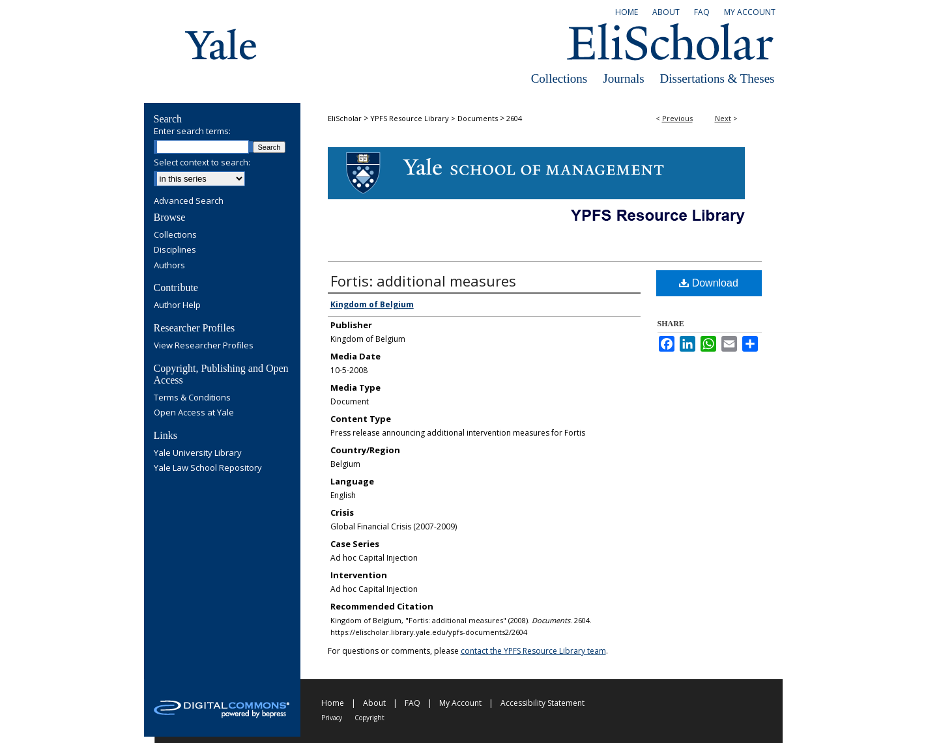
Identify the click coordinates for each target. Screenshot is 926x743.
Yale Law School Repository (208, 468)
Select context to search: (202, 162)
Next (723, 118)
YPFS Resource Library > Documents (434, 118)
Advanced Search (189, 200)
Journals (623, 78)
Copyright (369, 717)
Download (708, 282)
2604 (514, 118)
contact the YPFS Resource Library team (533, 650)
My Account (460, 702)
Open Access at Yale (194, 413)
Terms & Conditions (192, 398)
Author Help (177, 305)
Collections (559, 78)
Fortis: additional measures (423, 280)
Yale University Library (198, 453)
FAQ (412, 702)
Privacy (331, 717)
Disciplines (175, 250)
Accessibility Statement (542, 702)
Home (332, 702)
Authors (169, 265)
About (374, 702)
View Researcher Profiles (203, 346)
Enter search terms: (192, 131)
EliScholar (345, 118)
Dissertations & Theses (717, 78)
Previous (677, 118)
